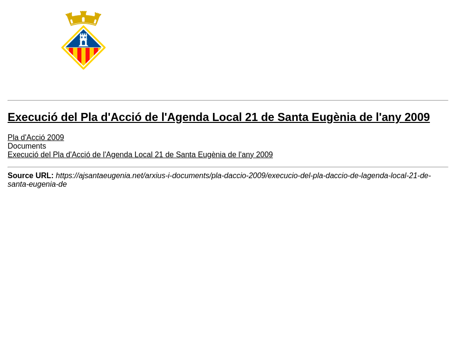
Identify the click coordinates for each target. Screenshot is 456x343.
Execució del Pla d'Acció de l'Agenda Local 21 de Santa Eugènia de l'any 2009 (140, 155)
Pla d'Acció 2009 (36, 137)
